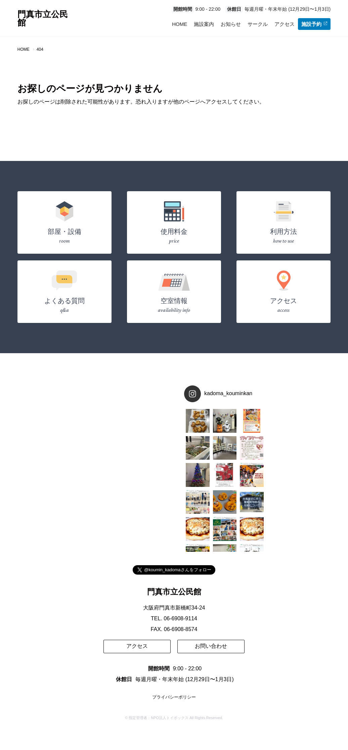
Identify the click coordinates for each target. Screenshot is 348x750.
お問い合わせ (211, 646)
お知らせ (231, 24)
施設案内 (204, 24)
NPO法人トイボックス (169, 718)
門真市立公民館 (42, 18)
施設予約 (314, 24)
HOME (179, 24)
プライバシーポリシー (174, 697)
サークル (258, 24)
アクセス (284, 24)
